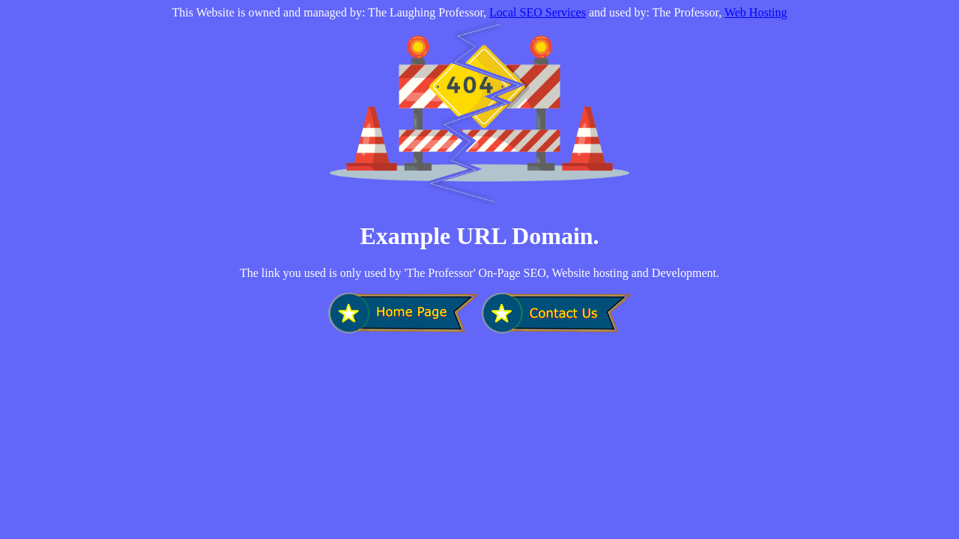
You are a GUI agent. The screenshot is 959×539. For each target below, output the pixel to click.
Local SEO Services (537, 12)
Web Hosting (755, 12)
